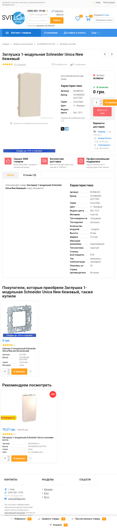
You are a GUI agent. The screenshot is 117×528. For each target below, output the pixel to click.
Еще (94, 32)
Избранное (21, 518)
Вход (97, 2)
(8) (9, 434)
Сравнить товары (51, 518)
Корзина (58, 525)
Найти (56, 20)
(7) (9, 345)
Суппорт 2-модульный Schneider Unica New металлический (19, 349)
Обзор (10, 175)
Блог (46, 493)
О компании (51, 32)
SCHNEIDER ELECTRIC (46, 44)
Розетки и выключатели (23, 44)
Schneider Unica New (67, 44)
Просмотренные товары (88, 518)
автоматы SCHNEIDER (45, 26)
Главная (5, 44)
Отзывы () (29, 175)
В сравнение (78, 64)
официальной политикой (14, 513)
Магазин (48, 489)
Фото (46, 497)
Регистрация (109, 2)
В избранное (59, 64)
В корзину (19, 371)
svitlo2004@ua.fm (16, 499)
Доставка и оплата (75, 32)
